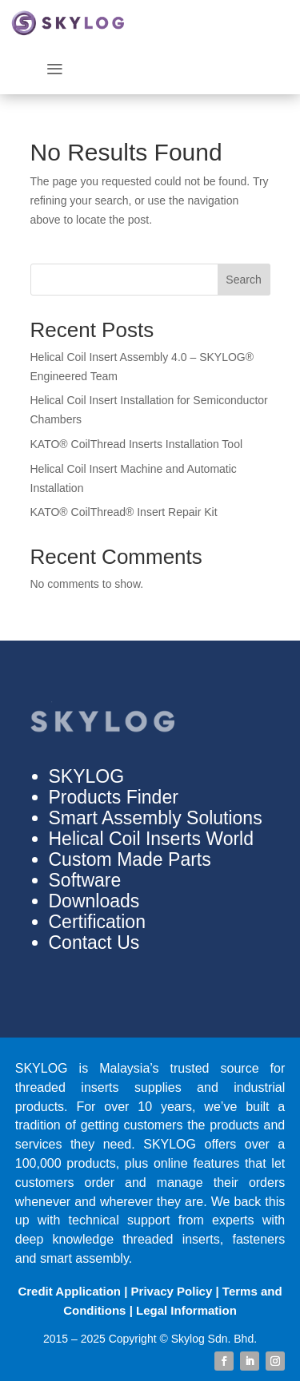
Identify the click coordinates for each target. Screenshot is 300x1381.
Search (243, 279)
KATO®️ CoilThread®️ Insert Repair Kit (124, 512)
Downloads (94, 901)
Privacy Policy (172, 1291)
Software (85, 880)
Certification (97, 921)
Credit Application (69, 1291)
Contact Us (94, 942)
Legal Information (186, 1310)
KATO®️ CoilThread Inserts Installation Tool (136, 444)
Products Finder (113, 797)
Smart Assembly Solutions (155, 818)
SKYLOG (87, 776)
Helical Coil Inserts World (151, 838)
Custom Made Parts (130, 859)
